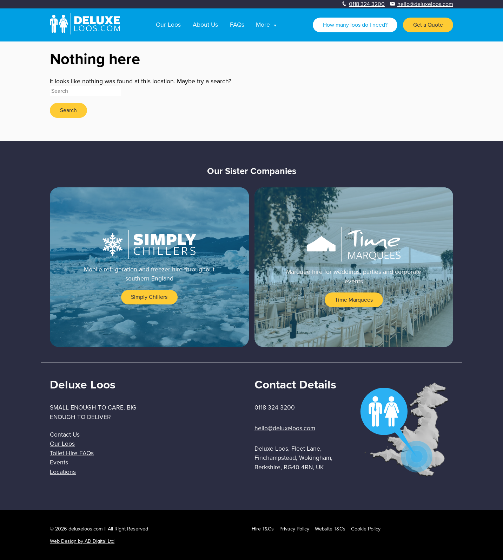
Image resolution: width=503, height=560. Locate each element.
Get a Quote (428, 25)
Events (59, 462)
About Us (205, 24)
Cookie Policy (365, 529)
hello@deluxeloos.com (425, 4)
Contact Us (65, 434)
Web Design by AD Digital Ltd (82, 541)
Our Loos (168, 24)
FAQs (237, 24)
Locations (63, 471)
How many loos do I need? (355, 25)
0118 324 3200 (367, 4)
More (263, 24)
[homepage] (85, 32)
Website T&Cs (330, 529)
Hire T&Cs (263, 529)
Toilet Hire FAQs (72, 453)
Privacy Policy (294, 529)
